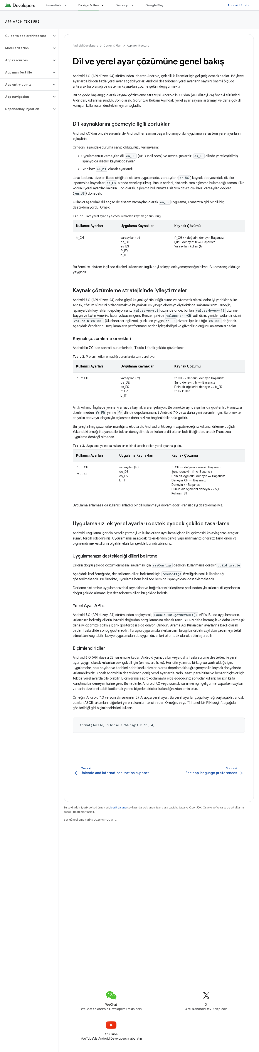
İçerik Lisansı (118, 807)
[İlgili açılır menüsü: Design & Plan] (104, 5)
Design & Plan (112, 45)
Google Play (154, 5)
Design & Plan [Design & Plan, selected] (88, 5)
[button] (26, 35)
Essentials (53, 5)
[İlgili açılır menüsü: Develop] (134, 5)
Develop (122, 5)
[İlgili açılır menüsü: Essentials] (67, 5)
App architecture (22, 21)
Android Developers (85, 45)
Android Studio (239, 5)
